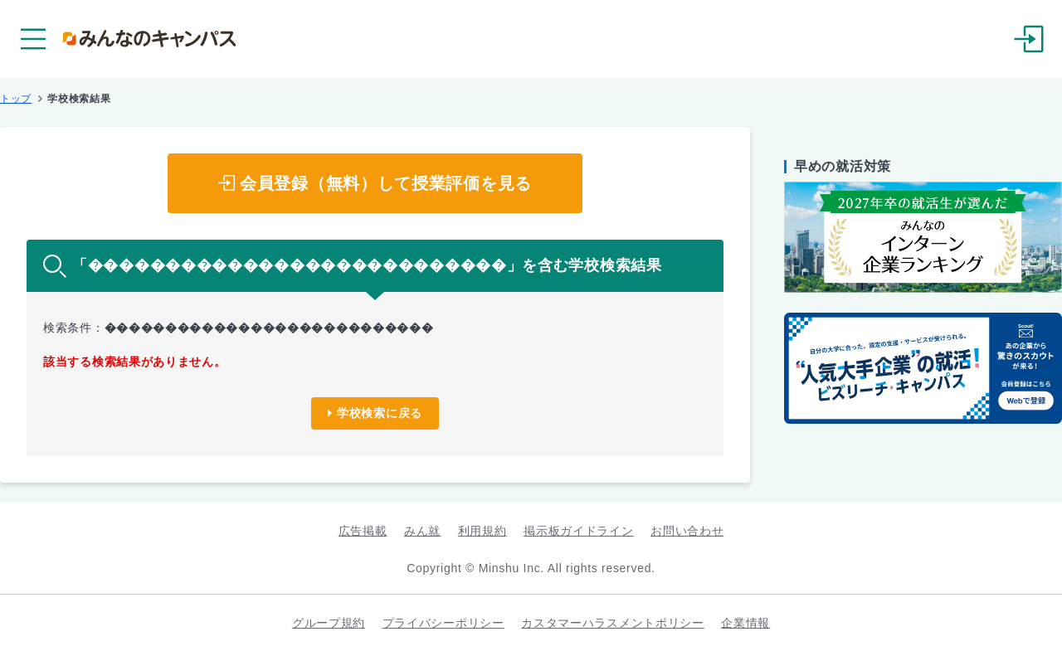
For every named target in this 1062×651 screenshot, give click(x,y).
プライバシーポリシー (443, 622)
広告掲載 (363, 530)
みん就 (422, 530)
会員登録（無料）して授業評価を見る (386, 183)
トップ (16, 98)
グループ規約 (328, 622)
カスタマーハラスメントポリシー (612, 622)
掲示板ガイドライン (578, 530)
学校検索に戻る (379, 413)
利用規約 (482, 530)
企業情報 (745, 622)
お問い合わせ (686, 530)
